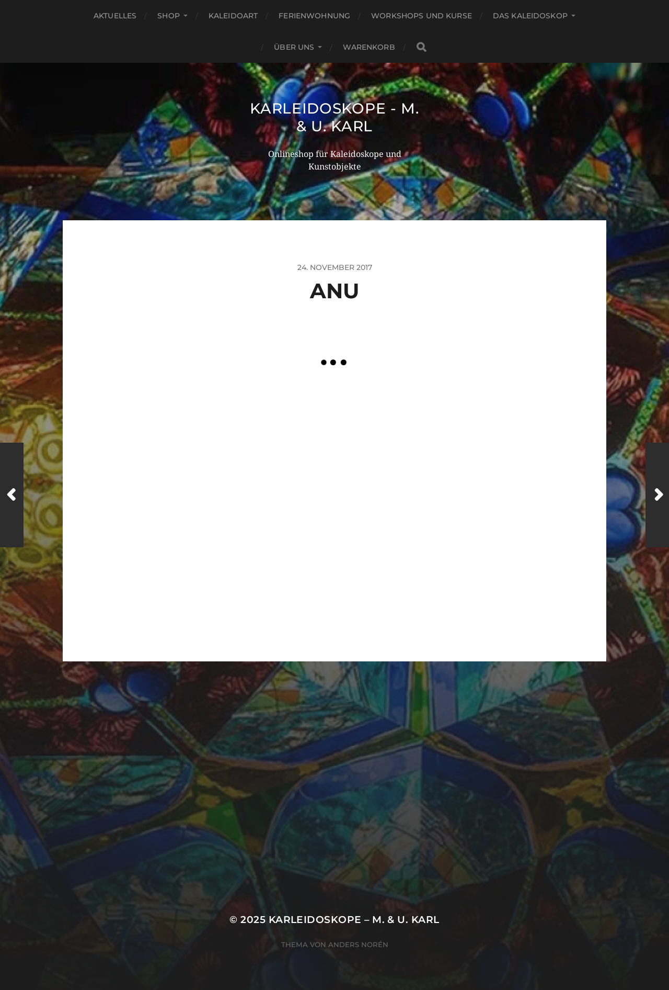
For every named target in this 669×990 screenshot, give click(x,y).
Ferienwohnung (314, 15)
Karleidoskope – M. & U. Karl (354, 920)
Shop (168, 15)
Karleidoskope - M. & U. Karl (334, 117)
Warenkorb (369, 47)
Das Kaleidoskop (530, 15)
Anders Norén (358, 944)
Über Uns (294, 47)
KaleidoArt (233, 15)
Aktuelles (115, 15)
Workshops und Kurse (421, 15)
